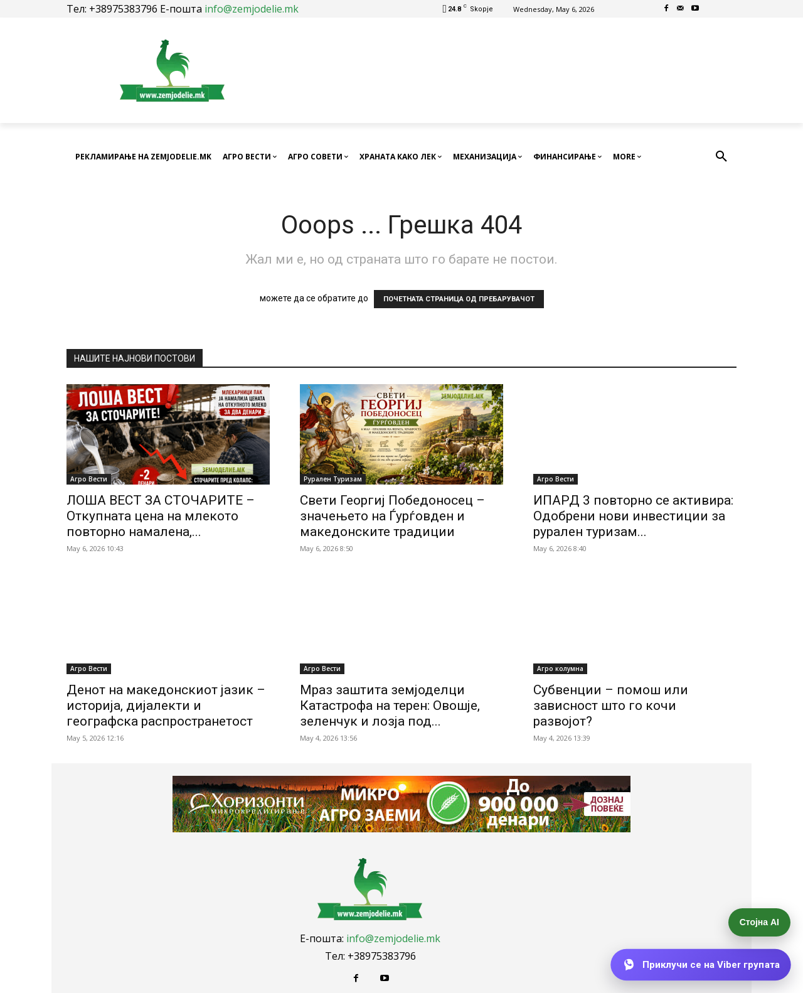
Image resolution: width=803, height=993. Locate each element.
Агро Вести (88, 479)
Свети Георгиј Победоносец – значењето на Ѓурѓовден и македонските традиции (392, 516)
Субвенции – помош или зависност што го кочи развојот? (610, 705)
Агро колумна (560, 668)
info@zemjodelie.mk (252, 9)
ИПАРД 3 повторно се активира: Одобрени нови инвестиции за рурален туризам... (633, 516)
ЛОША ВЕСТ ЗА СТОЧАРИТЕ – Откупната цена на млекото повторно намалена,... (160, 516)
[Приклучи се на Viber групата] (701, 964)
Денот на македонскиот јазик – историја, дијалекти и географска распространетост (165, 705)
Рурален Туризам (333, 479)
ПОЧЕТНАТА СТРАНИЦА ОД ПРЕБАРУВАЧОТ (458, 299)
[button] (721, 157)
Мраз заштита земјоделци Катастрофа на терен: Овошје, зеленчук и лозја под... (390, 705)
